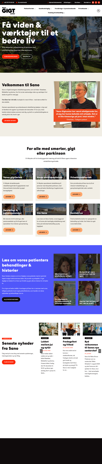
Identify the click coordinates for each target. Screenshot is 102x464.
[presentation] (48, 338)
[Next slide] (99, 363)
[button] (98, 10)
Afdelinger (67, 2)
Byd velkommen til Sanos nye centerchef (92, 358)
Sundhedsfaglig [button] (44, 9)
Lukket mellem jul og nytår (47, 355)
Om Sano (77, 2)
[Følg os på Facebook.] (93, 2)
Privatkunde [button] (82, 9)
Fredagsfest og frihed (70, 353)
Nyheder (44, 347)
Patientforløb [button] (29, 9)
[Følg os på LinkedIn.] (99, 2)
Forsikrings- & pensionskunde (65, 9)
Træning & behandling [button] (55, 13)
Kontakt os (87, 2)
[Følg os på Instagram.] (96, 2)
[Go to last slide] (41, 363)
